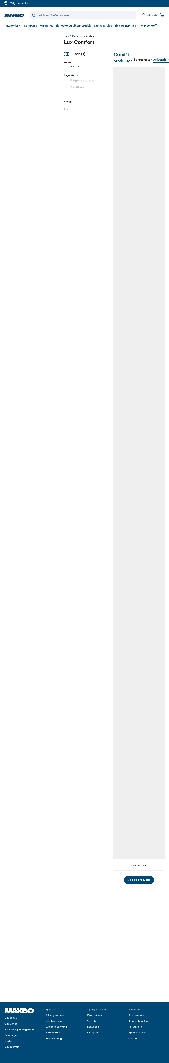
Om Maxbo (10, 1024)
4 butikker (86, 576)
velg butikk (28, 65)
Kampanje (30, 26)
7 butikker (86, 227)
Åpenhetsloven (137, 1033)
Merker (75, 36)
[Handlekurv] (162, 15)
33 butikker (119, 314)
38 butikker (151, 398)
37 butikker (86, 922)
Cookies (133, 1038)
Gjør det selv (94, 1015)
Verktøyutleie (54, 1021)
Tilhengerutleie (55, 1015)
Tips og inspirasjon (126, 26)
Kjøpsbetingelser (138, 1021)
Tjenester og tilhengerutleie (74, 26)
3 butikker (86, 751)
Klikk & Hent (53, 1033)
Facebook (93, 1027)
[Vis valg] (13, 25)
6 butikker (86, 136)
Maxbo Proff (149, 26)
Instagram (93, 1033)
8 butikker (150, 573)
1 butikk (149, 140)
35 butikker (119, 747)
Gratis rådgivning (56, 1027)
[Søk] (83, 15)
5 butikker (118, 140)
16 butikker (151, 227)
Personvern (135, 1027)
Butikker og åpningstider (19, 1029)
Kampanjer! (11, 1035)
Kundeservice (103, 26)
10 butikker (119, 398)
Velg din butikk (21, 3)
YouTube (92, 1021)
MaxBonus (46, 26)
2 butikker (118, 227)
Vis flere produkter (114, 959)
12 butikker (86, 311)
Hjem (66, 36)
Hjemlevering (54, 1038)
